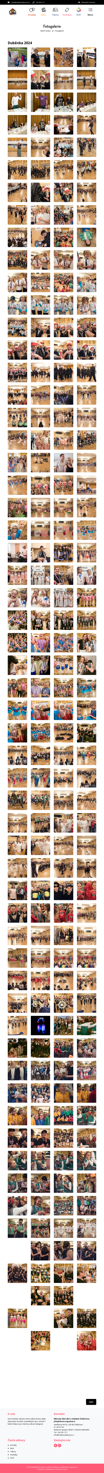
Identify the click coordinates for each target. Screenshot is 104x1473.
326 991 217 (40, 2)
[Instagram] (59, 1445)
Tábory (12, 1451)
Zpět (91, 1402)
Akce (11, 1448)
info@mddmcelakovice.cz (20, 2)
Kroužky (12, 1445)
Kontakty (12, 1454)
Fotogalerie (59, 31)
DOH (11, 1458)
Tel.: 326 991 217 (60, 1432)
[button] (90, 12)
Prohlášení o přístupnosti (45, 1469)
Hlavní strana (45, 31)
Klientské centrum (88, 2)
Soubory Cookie (61, 1469)
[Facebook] (55, 1445)
